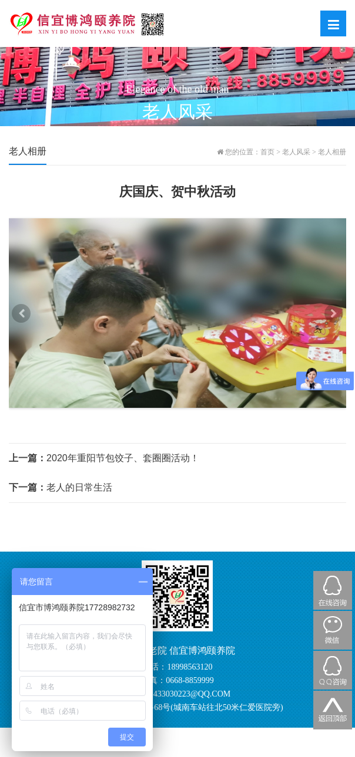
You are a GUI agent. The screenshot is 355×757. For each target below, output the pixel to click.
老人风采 (296, 152)
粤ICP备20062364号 (288, 734)
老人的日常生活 (60, 487)
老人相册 (332, 152)
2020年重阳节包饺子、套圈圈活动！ (104, 458)
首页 (267, 152)
